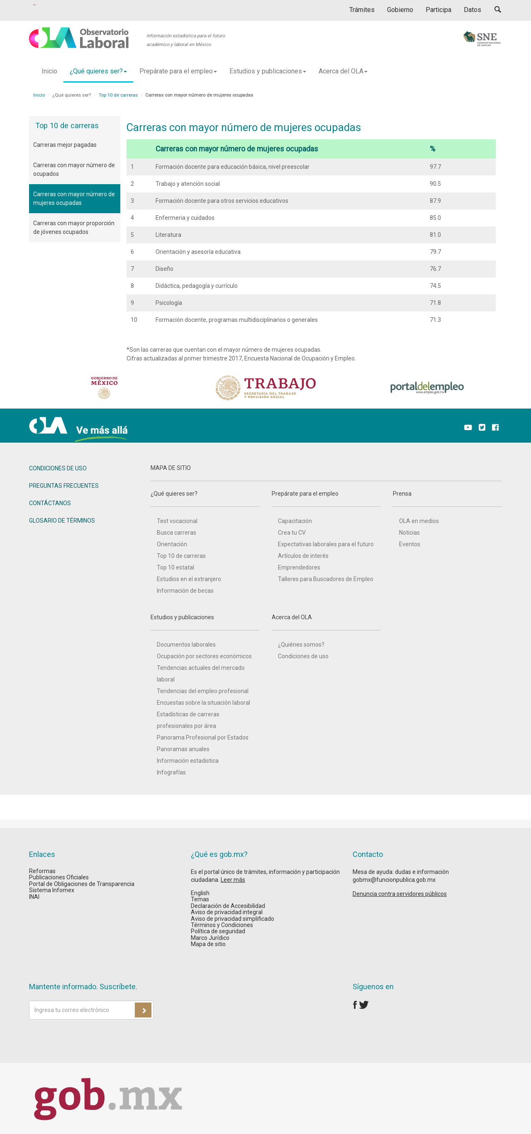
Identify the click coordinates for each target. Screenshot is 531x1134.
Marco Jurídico (210, 937)
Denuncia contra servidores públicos (400, 894)
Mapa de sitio (208, 944)
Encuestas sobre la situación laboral (203, 702)
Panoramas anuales (183, 749)
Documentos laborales (186, 644)
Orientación (172, 544)
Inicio (49, 71)
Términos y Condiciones (222, 925)
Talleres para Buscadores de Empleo (325, 579)
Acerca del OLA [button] (343, 71)
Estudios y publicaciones (205, 622)
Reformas (42, 871)
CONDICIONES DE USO (58, 468)
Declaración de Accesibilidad (228, 906)
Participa (438, 10)
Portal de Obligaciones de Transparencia (81, 884)
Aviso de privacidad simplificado (232, 918)
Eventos (409, 544)
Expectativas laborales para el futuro (326, 544)
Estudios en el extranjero (189, 579)
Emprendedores (299, 567)
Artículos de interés (303, 555)
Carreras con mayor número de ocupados (74, 169)
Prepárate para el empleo (326, 498)
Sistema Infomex (51, 890)
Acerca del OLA (326, 622)
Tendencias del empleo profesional (202, 691)
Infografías (171, 772)
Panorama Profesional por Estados (202, 737)
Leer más (233, 879)
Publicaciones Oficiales (59, 877)
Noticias (409, 532)
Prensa (447, 498)
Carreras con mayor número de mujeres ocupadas (74, 198)
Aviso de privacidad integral (227, 912)
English (200, 893)
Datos (472, 10)
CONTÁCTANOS (50, 503)
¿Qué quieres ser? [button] (98, 71)
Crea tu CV (292, 532)
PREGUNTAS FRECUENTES (64, 485)
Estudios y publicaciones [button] (267, 71)
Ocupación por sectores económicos (204, 656)
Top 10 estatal (175, 567)
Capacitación (295, 521)
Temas (200, 899)
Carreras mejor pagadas (65, 144)
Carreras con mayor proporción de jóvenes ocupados (73, 227)
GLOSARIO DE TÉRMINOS (62, 520)
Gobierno (400, 10)
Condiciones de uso (303, 656)
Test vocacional (177, 521)
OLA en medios (419, 521)
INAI (34, 896)
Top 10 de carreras (118, 95)
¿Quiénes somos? (301, 644)
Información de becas (185, 590)
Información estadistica (188, 760)
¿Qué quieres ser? (205, 498)
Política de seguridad (218, 931)
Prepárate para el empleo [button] (178, 71)
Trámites (362, 10)
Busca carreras (176, 532)
